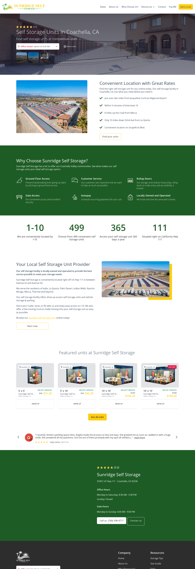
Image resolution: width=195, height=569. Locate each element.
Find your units (110, 136)
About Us (123, 563)
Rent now (32, 326)
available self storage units (42, 317)
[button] (69, 46)
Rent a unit (186, 7)
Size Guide (155, 563)
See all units (97, 417)
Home (121, 558)
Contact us (138, 521)
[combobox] (37, 46)
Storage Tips (156, 558)
